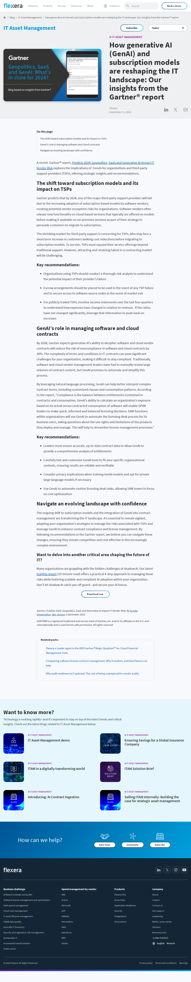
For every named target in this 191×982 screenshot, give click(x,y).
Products (47, 5)
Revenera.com (159, 932)
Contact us (157, 905)
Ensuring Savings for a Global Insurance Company (154, 742)
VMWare (65, 916)
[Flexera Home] (4, 17)
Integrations (120, 916)
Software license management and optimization (26, 900)
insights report (47, 574)
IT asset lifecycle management (18, 916)
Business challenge (14, 889)
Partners (156, 927)
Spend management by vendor (79, 889)
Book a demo (174, 5)
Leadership (157, 916)
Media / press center (162, 921)
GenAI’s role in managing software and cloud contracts (70, 144)
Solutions (33, 5)
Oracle (65, 900)
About (90, 5)
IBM (63, 894)
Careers (156, 900)
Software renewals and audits (17, 894)
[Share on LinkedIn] (169, 113)
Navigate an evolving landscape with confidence (66, 150)
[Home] (13, 5)
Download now (95, 594)
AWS (64, 927)
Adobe (65, 943)
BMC (64, 937)
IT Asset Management (29, 27)
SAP (63, 910)
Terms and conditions (165, 963)
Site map (183, 963)
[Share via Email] (186, 113)
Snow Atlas (119, 900)
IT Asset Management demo (49, 740)
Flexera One (120, 894)
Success (62, 5)
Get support (158, 910)
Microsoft (66, 905)
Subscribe (131, 28)
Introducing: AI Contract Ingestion (53, 797)
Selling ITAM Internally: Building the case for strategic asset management (152, 799)
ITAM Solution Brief (139, 768)
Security (118, 910)
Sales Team (104, 844)
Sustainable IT (10, 937)
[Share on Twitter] (179, 113)
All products (120, 921)
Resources (76, 5)
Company (157, 889)
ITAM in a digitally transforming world (56, 768)
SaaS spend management (15, 905)
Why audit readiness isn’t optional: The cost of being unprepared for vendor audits (92, 673)
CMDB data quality (12, 921)
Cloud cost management (15, 910)
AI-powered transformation (16, 943)
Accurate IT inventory (13, 927)
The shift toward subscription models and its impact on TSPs (73, 138)
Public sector (9, 948)
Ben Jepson (58, 614)
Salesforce (67, 932)
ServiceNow (67, 921)
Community (132, 844)
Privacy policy (146, 963)
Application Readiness (125, 905)
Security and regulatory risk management (23, 932)
